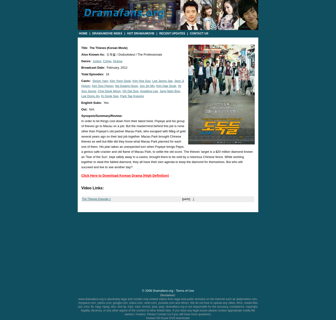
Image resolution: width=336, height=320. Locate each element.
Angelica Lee (149, 91)
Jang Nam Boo (170, 91)
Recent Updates (172, 33)
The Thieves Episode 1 (96, 199)
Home (83, 33)
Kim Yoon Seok (120, 81)
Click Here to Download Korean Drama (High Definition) (125, 175)
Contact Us (199, 33)
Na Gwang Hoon (126, 86)
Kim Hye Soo (142, 81)
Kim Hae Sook (166, 86)
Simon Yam (100, 81)
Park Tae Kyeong (132, 96)
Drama (117, 61)
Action (97, 61)
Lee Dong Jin (90, 96)
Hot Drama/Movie (140, 33)
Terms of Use (185, 290)
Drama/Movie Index (107, 33)
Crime (107, 61)
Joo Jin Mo (147, 86)
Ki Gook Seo (110, 96)
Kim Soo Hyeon (102, 86)
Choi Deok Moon (109, 91)
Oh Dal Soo (130, 91)
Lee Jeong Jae (162, 81)
